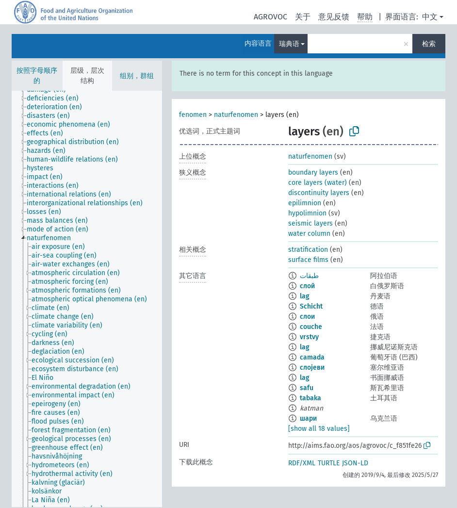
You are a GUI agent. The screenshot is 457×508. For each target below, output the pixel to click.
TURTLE (329, 463)
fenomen (193, 115)
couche (311, 327)
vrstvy (309, 337)
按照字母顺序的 (36, 75)
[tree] (87, 299)
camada (312, 357)
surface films (308, 260)
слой (307, 286)
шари (308, 418)
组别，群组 (137, 76)
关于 (302, 16)
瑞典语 (289, 44)
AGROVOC (270, 16)
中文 (430, 16)
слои (307, 316)
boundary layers (313, 172)
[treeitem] (56, 98)
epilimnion (304, 203)
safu (306, 388)
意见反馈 (333, 16)
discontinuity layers (318, 193)
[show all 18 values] (319, 429)
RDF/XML (301, 463)
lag (305, 296)
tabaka (310, 398)
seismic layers (310, 223)
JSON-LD (355, 463)
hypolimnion (307, 213)
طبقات (309, 276)
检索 (429, 44)
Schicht (311, 306)
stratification (308, 250)
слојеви (312, 367)
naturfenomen (236, 115)
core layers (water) (317, 183)
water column (309, 233)
